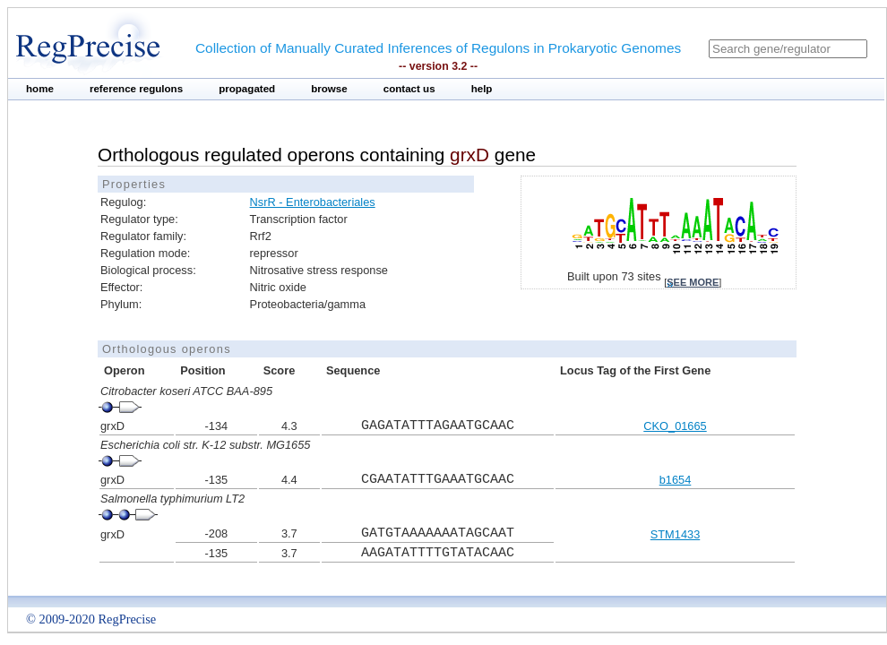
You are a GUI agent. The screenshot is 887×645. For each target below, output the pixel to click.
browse (329, 88)
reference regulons (136, 88)
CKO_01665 (674, 426)
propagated (247, 88)
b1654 (675, 479)
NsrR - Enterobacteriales (312, 202)
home (40, 88)
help (482, 88)
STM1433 (675, 534)
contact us (409, 88)
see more (693, 282)
